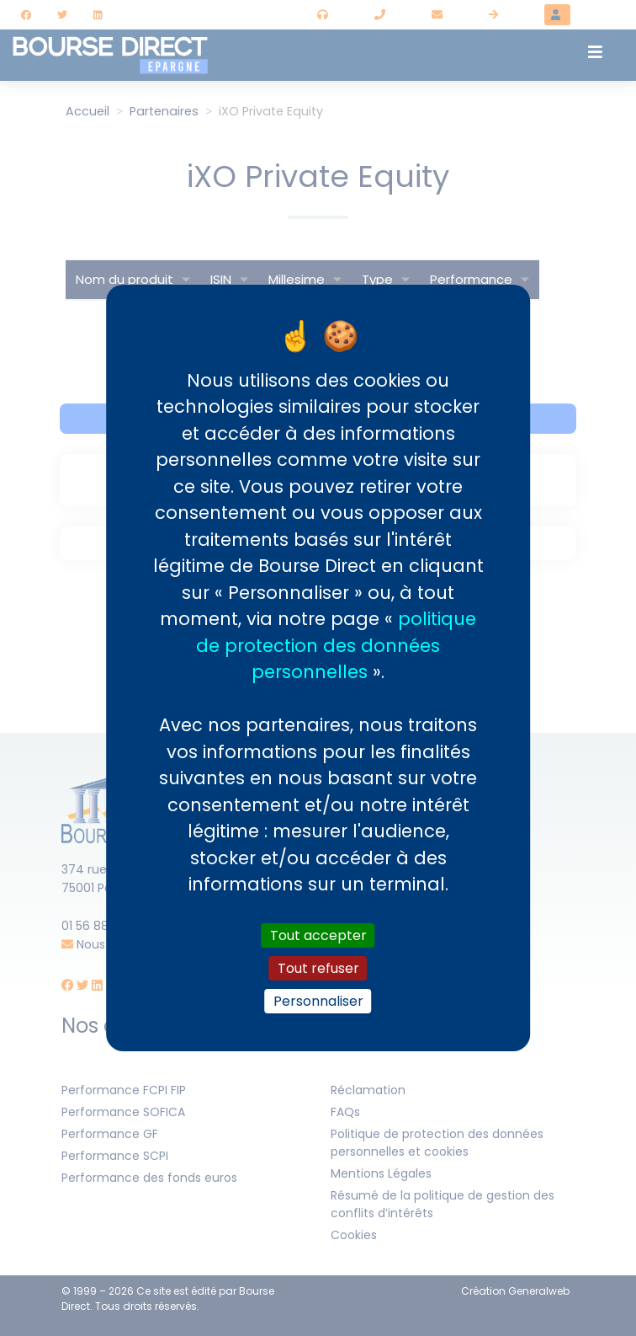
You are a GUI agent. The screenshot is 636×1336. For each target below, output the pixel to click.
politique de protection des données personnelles (336, 645)
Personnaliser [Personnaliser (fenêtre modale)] (318, 1001)
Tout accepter (318, 934)
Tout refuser (318, 968)
